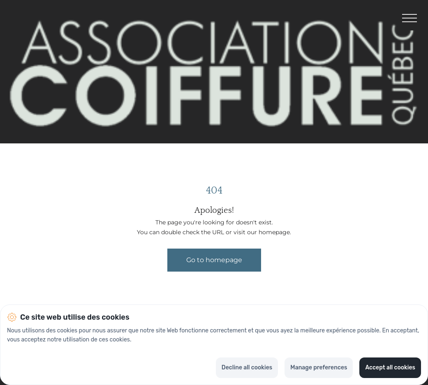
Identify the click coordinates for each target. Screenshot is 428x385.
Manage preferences (318, 367)
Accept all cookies (390, 367)
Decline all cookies (247, 367)
